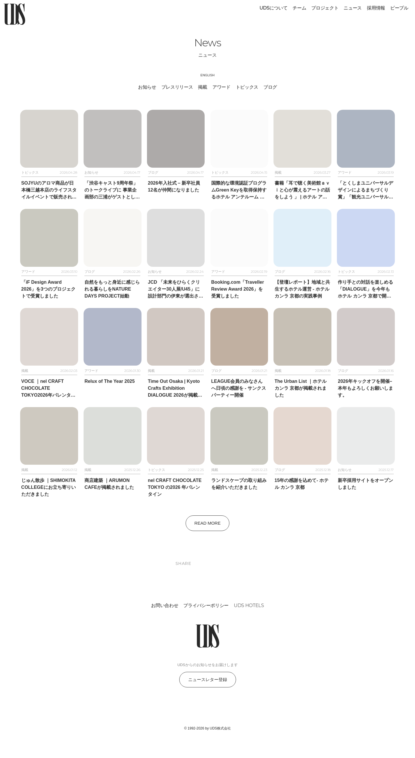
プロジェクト (324, 8)
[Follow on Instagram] (194, 725)
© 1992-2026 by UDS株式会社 (207, 744)
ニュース (353, 8)
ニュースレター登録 (207, 695)
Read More (208, 539)
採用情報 (376, 8)
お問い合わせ (164, 622)
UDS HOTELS (249, 622)
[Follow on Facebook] (207, 725)
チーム (299, 8)
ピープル (399, 8)
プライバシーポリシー (206, 622)
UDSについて (273, 8)
